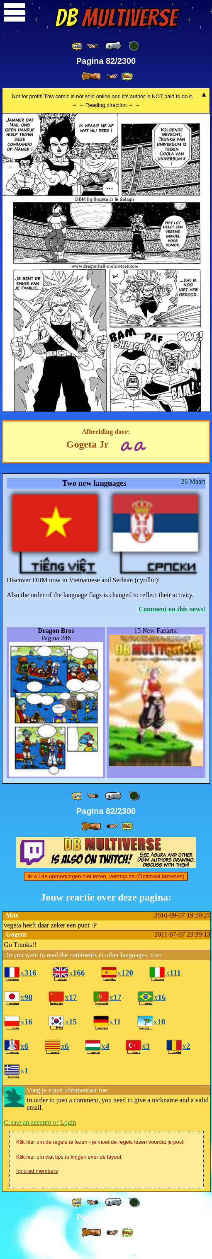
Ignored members (37, 1185)
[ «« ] (77, 46)
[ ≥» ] (112, 76)
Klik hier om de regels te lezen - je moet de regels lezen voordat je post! (100, 1156)
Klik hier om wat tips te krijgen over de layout (68, 1171)
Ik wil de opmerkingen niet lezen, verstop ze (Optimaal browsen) (106, 890)
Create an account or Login (40, 1136)
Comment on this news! (172, 609)
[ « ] (113, 46)
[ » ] (91, 76)
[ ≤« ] (92, 46)
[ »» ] (127, 76)
